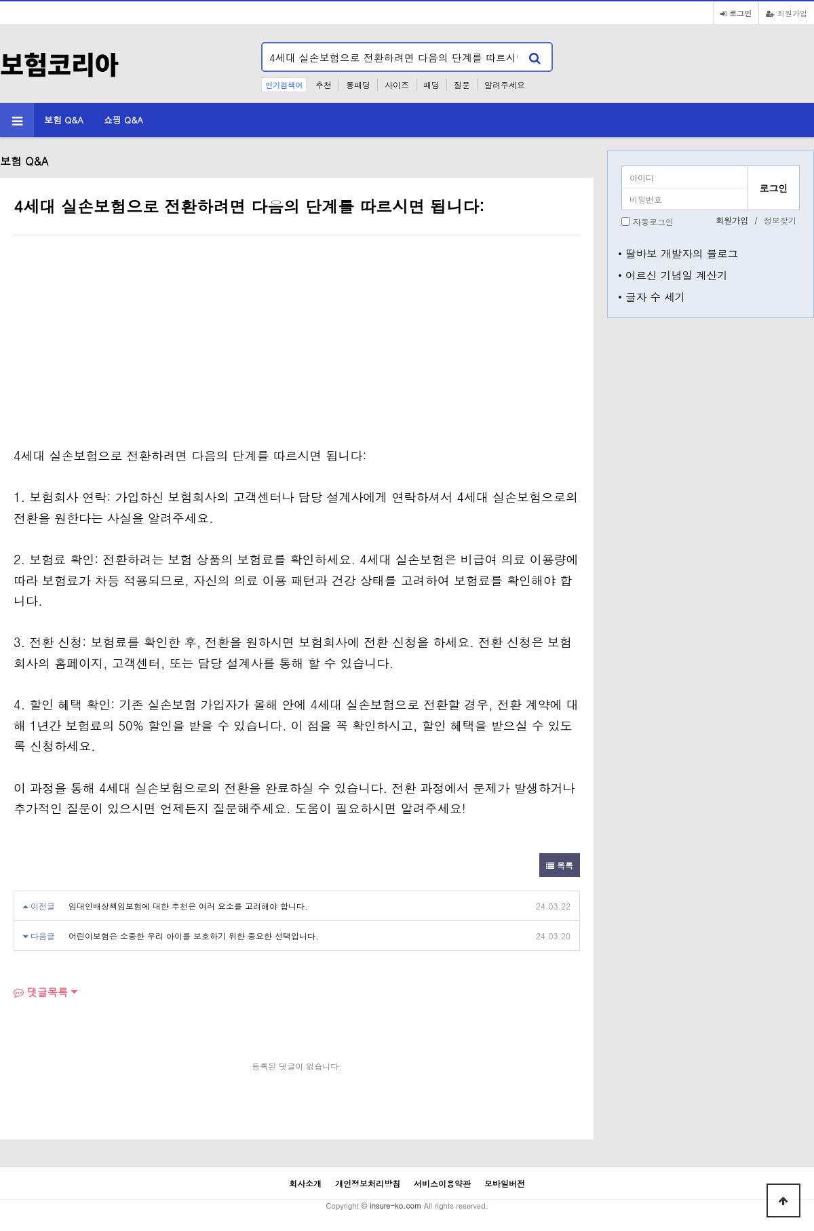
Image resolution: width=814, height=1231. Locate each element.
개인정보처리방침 (367, 1183)
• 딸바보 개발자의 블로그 (678, 253)
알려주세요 (504, 84)
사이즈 (397, 84)
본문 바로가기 (0, 0)
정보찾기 (780, 220)
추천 (323, 84)
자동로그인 (653, 221)
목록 (559, 865)
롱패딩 (358, 84)
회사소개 (305, 1183)
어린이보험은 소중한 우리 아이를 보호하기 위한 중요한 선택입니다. (194, 935)
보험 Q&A (63, 119)
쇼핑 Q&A (123, 119)
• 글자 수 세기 (651, 296)
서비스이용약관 (442, 1183)
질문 (462, 84)
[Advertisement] (127, 344)
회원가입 (786, 12)
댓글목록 (41, 992)
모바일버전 (504, 1183)
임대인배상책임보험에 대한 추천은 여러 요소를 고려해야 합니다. (188, 906)
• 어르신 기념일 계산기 (673, 274)
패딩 (431, 84)
